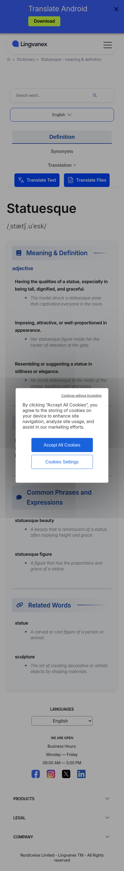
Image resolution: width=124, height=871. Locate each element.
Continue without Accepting (81, 396)
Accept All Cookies (62, 445)
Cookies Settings (62, 462)
